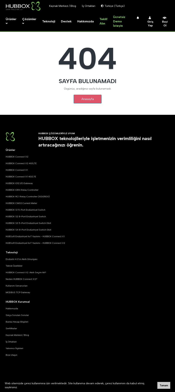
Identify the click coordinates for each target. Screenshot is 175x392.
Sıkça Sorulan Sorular (17, 315)
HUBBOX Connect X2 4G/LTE (21, 163)
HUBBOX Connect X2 (17, 156)
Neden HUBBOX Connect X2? (21, 279)
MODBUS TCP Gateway (18, 292)
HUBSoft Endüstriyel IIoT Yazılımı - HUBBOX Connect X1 (35, 236)
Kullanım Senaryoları (17, 285)
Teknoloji (48, 21)
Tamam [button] (164, 385)
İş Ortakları (11, 341)
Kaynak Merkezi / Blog (17, 335)
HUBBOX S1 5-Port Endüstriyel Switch (25, 210)
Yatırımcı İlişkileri (14, 348)
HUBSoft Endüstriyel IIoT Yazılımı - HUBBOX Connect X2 (35, 243)
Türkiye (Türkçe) (113, 6)
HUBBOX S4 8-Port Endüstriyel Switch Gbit (28, 229)
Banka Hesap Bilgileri (17, 321)
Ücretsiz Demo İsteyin (119, 21)
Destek (66, 21)
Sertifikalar (11, 328)
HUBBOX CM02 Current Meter (21, 203)
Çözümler (29, 21)
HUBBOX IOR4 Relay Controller (22, 190)
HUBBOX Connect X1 (17, 170)
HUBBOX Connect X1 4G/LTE (21, 176)
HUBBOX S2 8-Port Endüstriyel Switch (26, 216)
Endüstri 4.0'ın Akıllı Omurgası (21, 259)
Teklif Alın (103, 21)
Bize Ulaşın (11, 355)
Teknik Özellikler (14, 265)
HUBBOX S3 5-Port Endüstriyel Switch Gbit (28, 223)
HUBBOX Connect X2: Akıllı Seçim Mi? (26, 272)
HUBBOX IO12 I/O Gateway (19, 183)
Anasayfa (87, 99)
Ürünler (11, 21)
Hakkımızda (85, 21)
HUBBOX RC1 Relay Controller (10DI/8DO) (28, 196)
